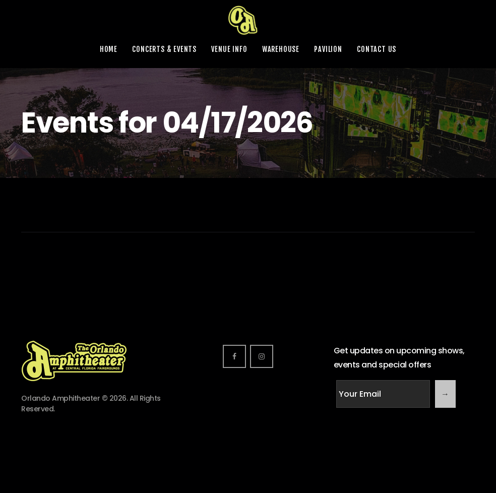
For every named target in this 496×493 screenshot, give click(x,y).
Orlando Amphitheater (60, 398)
